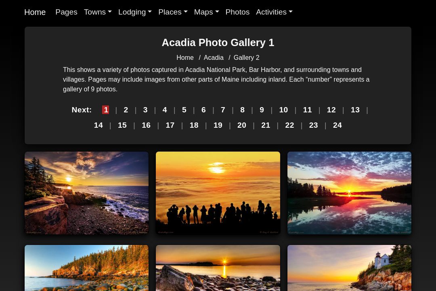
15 (122, 125)
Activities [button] (271, 12)
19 (218, 125)
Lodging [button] (132, 12)
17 (170, 125)
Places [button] (170, 12)
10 (283, 109)
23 (313, 125)
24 (337, 125)
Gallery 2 (247, 57)
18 (194, 125)
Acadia (214, 57)
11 (307, 109)
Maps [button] (203, 12)
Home (35, 12)
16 (146, 125)
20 (241, 125)
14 (98, 125)
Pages (66, 12)
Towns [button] (95, 12)
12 (331, 109)
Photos (238, 12)
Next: (81, 109)
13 (355, 109)
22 (289, 125)
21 (265, 125)
